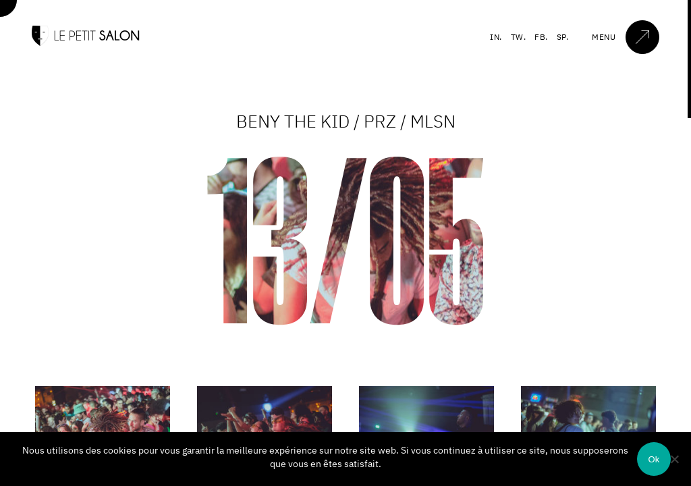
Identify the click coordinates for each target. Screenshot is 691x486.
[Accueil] (86, 43)
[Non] (674, 459)
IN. (496, 37)
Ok (653, 459)
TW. (518, 37)
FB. (541, 37)
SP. (563, 37)
